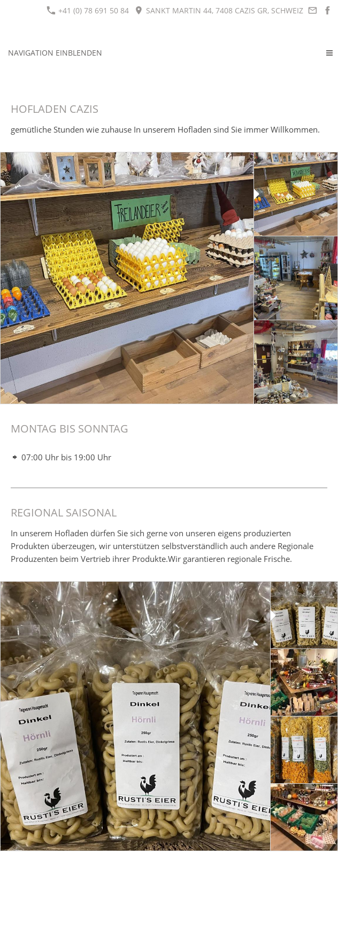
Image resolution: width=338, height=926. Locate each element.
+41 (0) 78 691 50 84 (88, 10)
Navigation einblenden (55, 53)
